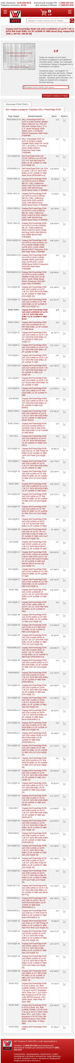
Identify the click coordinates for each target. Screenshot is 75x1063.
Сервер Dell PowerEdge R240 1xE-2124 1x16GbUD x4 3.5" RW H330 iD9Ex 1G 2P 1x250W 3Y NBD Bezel (35, 325)
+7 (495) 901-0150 (30, 1046)
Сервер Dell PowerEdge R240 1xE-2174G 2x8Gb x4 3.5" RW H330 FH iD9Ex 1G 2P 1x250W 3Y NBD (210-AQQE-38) (34, 618)
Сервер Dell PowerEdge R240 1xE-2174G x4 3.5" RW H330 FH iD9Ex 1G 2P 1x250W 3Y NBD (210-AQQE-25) (34, 628)
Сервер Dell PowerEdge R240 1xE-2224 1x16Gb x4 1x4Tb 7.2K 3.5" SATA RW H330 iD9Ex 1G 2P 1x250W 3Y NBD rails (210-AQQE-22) (35, 689)
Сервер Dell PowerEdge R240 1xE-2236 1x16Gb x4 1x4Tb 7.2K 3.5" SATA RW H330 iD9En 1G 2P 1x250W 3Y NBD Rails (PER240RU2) (35, 837)
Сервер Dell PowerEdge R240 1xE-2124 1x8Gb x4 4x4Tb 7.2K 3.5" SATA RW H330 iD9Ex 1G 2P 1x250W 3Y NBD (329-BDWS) (35, 403)
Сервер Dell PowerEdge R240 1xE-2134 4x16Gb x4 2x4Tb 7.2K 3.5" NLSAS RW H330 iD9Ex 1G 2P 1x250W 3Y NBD (34, 522)
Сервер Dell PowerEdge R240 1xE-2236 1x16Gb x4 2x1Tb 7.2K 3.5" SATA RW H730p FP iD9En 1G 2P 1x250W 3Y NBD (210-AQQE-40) (34, 862)
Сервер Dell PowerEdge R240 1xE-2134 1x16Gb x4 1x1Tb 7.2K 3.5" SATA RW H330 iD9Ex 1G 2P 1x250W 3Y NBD (35, 464)
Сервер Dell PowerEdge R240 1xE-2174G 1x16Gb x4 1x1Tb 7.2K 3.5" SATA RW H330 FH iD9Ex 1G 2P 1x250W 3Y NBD (34, 545)
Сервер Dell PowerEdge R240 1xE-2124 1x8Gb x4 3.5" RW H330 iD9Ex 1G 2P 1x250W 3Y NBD (34, 391)
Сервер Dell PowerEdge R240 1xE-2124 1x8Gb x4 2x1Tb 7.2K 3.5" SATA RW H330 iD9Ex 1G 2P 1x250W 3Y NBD (35, 358)
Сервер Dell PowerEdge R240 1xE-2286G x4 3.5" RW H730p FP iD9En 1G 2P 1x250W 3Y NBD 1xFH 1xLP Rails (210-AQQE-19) (34, 975)
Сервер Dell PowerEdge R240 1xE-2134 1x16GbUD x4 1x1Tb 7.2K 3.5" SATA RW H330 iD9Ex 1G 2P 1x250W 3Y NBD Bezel (35, 487)
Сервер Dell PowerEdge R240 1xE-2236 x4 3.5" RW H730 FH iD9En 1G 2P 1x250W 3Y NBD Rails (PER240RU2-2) (34, 914)
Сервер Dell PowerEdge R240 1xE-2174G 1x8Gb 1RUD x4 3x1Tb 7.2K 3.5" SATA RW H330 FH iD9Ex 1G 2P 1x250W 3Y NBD (35, 606)
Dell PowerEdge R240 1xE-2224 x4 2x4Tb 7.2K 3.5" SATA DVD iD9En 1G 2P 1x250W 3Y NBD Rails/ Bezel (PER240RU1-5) (35, 172)
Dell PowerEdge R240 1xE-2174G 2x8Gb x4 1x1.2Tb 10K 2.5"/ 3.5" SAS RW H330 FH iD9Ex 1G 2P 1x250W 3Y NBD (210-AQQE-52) (34, 160)
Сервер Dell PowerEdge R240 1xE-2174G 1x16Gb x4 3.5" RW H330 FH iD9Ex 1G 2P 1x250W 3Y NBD (34, 572)
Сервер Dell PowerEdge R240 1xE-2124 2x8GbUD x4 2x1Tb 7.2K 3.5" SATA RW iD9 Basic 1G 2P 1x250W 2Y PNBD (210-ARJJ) (34, 440)
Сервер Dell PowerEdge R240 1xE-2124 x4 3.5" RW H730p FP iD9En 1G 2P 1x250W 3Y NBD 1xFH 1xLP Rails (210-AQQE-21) (35, 453)
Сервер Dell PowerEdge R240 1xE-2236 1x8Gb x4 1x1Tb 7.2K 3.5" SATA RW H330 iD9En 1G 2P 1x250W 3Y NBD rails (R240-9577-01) (35, 890)
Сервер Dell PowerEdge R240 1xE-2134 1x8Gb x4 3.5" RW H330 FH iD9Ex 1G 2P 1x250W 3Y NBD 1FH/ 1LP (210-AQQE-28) (34, 498)
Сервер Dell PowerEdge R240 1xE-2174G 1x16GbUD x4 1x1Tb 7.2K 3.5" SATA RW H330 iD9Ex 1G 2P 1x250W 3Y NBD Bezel (35, 594)
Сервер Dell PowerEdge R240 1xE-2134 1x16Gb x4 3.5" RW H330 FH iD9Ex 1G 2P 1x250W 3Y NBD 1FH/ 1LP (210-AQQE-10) (34, 476)
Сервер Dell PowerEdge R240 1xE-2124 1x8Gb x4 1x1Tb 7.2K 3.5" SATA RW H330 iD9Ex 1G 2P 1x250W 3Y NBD (35, 348)
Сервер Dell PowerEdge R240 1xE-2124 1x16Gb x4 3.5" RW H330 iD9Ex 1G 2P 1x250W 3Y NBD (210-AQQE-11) (34, 303)
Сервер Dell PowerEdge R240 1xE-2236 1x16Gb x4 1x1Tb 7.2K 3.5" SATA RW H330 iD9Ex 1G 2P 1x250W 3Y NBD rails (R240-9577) (35, 812)
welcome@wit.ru (50, 1041)
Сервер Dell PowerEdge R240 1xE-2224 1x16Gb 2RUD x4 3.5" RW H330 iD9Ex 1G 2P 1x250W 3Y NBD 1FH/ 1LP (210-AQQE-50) (35, 664)
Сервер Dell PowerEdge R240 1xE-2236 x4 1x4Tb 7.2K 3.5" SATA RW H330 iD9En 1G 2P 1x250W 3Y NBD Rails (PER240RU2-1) (34, 902)
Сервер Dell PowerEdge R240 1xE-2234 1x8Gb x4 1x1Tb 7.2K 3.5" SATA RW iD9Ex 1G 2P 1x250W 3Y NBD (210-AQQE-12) (35, 787)
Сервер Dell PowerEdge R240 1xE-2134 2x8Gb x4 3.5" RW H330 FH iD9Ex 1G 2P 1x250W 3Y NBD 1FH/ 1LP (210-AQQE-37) (34, 511)
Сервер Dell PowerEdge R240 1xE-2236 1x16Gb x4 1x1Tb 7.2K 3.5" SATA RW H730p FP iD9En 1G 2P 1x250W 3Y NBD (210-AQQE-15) (34, 825)
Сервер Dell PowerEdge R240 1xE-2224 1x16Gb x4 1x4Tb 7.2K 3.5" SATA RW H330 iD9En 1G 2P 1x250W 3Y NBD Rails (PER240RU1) (35, 677)
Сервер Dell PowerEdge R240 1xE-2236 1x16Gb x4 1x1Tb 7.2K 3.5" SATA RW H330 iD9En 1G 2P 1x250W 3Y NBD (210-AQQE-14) (35, 800)
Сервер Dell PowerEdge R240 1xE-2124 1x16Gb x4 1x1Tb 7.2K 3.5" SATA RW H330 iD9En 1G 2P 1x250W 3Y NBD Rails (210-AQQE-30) (35, 291)
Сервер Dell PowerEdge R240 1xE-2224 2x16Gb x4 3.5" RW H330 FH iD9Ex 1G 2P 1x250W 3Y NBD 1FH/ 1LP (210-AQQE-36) (34, 762)
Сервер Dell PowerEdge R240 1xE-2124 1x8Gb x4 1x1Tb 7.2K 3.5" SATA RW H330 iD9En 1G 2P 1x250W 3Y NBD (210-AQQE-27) (35, 337)
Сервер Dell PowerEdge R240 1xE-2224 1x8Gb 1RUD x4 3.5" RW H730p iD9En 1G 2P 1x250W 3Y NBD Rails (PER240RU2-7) (34, 737)
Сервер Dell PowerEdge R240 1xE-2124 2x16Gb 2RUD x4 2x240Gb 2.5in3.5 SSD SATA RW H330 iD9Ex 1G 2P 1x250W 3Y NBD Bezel (35, 428)
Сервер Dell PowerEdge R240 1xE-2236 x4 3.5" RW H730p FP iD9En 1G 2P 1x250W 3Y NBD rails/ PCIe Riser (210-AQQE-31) (35, 924)
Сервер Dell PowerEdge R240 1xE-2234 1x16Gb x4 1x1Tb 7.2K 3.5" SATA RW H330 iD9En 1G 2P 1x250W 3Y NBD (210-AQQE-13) (35, 775)
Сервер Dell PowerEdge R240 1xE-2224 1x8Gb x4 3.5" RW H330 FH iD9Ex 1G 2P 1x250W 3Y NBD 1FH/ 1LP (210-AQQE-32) (34, 750)
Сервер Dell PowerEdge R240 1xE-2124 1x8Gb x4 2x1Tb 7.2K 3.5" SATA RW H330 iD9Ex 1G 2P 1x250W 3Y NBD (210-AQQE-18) (35, 370)
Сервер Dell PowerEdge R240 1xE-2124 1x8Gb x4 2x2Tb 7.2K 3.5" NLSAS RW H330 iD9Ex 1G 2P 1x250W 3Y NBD (35, 381)
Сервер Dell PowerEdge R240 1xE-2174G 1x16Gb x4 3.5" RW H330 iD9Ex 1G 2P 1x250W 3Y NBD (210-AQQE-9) (34, 582)
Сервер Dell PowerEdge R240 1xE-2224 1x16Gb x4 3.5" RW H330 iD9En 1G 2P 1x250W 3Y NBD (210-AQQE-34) (34, 726)
